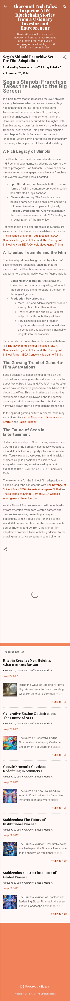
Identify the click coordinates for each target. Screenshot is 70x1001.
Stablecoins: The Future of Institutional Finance (24, 821)
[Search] (65, 7)
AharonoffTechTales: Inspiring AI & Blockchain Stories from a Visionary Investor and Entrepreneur (35, 17)
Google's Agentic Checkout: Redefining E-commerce (25, 768)
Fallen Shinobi (27, 422)
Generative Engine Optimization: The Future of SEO (29, 715)
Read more (59, 702)
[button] (65, 58)
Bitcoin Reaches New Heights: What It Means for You (27, 662)
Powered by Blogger (35, 986)
